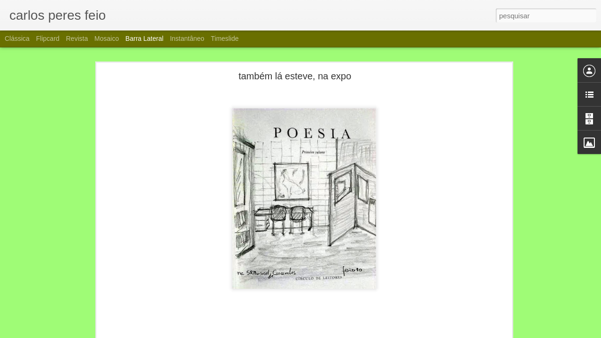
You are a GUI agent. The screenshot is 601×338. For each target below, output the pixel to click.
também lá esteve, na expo (295, 64)
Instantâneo (187, 38)
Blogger (343, 333)
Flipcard (48, 38)
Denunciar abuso (374, 333)
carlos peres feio (347, 330)
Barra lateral (144, 38)
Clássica (17, 38)
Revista (77, 38)
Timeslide (225, 38)
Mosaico (106, 38)
